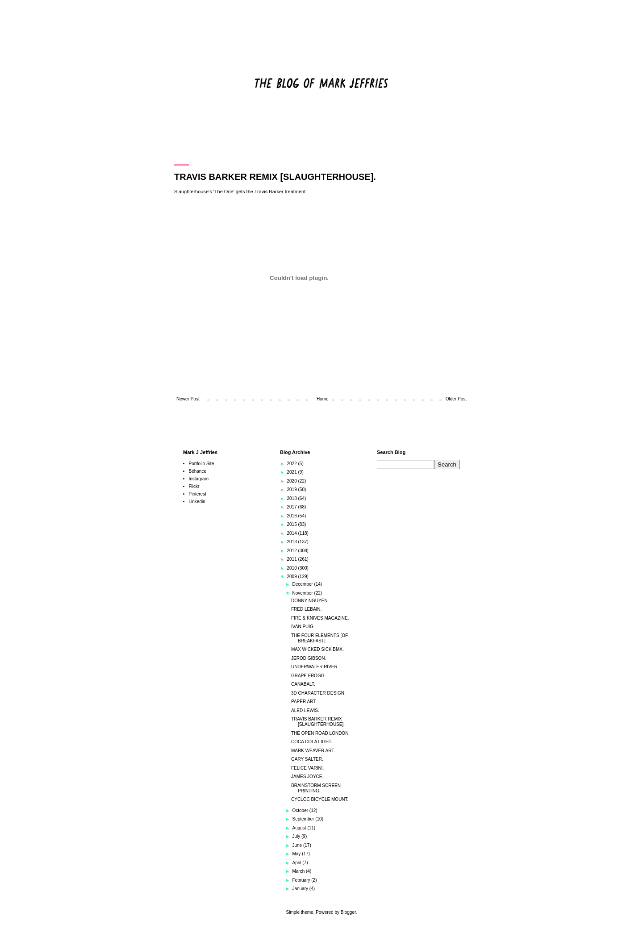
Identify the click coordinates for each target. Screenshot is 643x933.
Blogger (348, 912)
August (299, 827)
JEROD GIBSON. (308, 658)
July (296, 836)
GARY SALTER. (307, 759)
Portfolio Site (201, 463)
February (301, 880)
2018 (292, 498)
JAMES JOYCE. (307, 776)
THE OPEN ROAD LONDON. (320, 733)
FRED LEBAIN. (306, 609)
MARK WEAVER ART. (313, 750)
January (300, 888)
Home (323, 398)
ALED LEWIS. (305, 710)
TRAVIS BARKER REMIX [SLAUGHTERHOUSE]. (318, 721)
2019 (292, 489)
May (297, 853)
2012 (292, 550)
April (297, 862)
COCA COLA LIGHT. (311, 741)
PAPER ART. (304, 701)
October (300, 810)
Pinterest (197, 493)
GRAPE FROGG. (308, 675)
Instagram (199, 478)
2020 (292, 481)
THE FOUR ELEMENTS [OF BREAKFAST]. (319, 638)
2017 (292, 506)
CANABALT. (303, 684)
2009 (292, 576)
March (299, 871)
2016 (292, 515)
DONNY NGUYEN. (310, 600)
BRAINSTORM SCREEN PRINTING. (316, 788)
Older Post (456, 398)
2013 (292, 541)
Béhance (197, 471)
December (303, 584)
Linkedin (197, 501)
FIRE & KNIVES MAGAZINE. (320, 618)
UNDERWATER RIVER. (315, 666)
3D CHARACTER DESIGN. (318, 693)
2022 (292, 463)
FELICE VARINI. (307, 768)
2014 (292, 533)
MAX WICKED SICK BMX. (317, 649)
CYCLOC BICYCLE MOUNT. (319, 799)
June (297, 845)
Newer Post (188, 398)
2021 (292, 472)
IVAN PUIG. (303, 626)
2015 (292, 524)
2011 (292, 559)
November (303, 593)
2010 (292, 568)
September (303, 818)
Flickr (194, 486)
